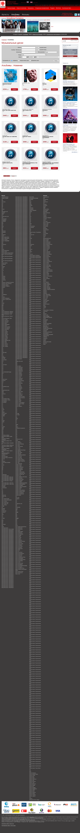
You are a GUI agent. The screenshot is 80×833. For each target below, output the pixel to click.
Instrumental (4, 487)
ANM (44, 207)
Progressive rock (19, 503)
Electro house (4, 379)
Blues (3, 235)
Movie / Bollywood (19, 370)
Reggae (17, 518)
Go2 (2, 419)
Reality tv (45, 290)
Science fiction (46, 300)
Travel (44, 307)
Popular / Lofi (18, 475)
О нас (78, 5)
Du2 (2, 365)
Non (16, 419)
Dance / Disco (4, 325)
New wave (18, 414)
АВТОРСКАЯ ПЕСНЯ (47, 317)
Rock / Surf (18, 573)
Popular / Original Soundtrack (21, 482)
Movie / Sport (18, 398)
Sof (30, 222)
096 (44, 198)
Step (30, 233)
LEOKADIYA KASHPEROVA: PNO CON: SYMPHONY (29, 163)
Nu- (16, 422)
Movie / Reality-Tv (19, 394)
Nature (44, 280)
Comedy (45, 218)
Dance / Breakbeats (5, 324)
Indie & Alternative (5, 475)
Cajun (3, 267)
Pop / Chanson (18, 442)
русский (25, 2)
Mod (16, 364)
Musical (44, 279)
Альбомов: (25, 34)
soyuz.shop (31, 816)
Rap (16, 515)
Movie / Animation (19, 368)
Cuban (3, 303)
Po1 (16, 429)
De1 (2, 348)
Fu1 (2, 407)
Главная (4, 39)
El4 (2, 376)
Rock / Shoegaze (19, 566)
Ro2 (16, 523)
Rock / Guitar (18, 538)
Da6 (2, 309)
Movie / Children (19, 373)
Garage (3, 415)
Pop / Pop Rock (19, 457)
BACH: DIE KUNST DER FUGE (9, 110)
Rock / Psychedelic (19, 558)
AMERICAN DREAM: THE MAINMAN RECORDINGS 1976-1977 (50, 163)
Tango (30, 245)
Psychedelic (18, 507)
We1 (30, 771)
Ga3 (2, 410)
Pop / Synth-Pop (19, 463)
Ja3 (2, 493)
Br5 (2, 248)
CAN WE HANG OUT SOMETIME (9, 136)
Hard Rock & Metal (5, 435)
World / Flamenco (32, 779)
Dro (2, 363)
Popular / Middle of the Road (21, 476)
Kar (2, 507)
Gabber (3, 412)
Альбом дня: (4, 18)
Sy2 (30, 240)
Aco (2, 203)
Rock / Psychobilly (19, 560)
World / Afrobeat (32, 772)
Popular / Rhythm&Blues (20, 484)
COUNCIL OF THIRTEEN (27, 109)
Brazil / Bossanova (5, 250)
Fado (3, 392)
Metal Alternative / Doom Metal (8, 529)
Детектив (45, 325)
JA (2, 199)
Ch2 (2, 272)
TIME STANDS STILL (27, 110)
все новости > (74, 151)
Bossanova (4, 244)
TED (30, 250)
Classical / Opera (5, 284)
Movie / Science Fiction (20, 396)
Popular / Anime (19, 464)
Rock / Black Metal (19, 531)
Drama (44, 227)
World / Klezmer (32, 781)
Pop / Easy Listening (20, 443)
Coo (2, 295)
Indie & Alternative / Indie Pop (7, 482)
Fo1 (2, 395)
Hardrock (3, 455)
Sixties (30, 211)
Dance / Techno (5, 343)
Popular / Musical (19, 478)
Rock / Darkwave (19, 532)
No (16, 415)
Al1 (2, 210)
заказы (72, 40)
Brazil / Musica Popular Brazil (7, 252)
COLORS (44, 84)
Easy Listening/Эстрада (6, 371)
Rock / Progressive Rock (20, 557)
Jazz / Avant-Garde (5, 498)
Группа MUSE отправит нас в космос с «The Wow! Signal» (69, 145)
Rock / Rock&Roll (19, 564)
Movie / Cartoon (19, 372)
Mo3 (16, 363)
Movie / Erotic (18, 384)
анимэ (44, 318)
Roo (30, 200)
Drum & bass (4, 364)
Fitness (44, 232)
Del (2, 354)
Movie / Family (18, 385)
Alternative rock (5, 211)
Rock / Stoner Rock (19, 571)
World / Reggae (32, 787)
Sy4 (30, 243)
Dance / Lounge (5, 337)
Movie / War (18, 405)
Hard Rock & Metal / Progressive (6, 449)
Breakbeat (4, 264)
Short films (45, 301)
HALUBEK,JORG (6, 109)
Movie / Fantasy (19, 386)
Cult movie (45, 221)
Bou (2, 245)
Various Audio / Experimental (35, 256)
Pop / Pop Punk (19, 456)
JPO (44, 237)
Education (45, 228)
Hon (2, 463)
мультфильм (45, 333)
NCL (16, 407)
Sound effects (32, 226)
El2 (2, 374)
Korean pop (4, 510)
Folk (2, 397)
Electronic (4, 380)
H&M (3, 427)
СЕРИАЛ (45, 336)
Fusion (3, 409)
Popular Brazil (18, 495)
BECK (43, 83)
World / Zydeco (32, 796)
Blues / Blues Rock (5, 237)
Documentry (45, 226)
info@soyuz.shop (67, 13)
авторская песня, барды (34, 799)
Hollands (3, 461)
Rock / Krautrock (19, 547)
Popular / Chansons (19, 467)
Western (45, 313)
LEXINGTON (25, 135)
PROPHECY (45, 110)
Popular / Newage (19, 480)
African (3, 209)
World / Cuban (32, 775)
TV (43, 308)
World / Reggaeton (33, 788)
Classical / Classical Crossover (8, 282)
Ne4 (16, 411)
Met (2, 525)
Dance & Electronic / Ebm (7, 318)
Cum (3, 304)
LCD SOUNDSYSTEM (7, 83)
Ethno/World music (5, 386)
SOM (30, 223)
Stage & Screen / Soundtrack (35, 232)
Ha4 (2, 431)
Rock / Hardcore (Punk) (20, 541)
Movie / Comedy (19, 375)
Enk (2, 382)
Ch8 (2, 275)
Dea (2, 351)
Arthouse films (46, 209)
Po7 (16, 435)
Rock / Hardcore (19, 540)
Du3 (2, 367)
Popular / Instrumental (20, 471)
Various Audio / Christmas (34, 255)
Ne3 (16, 409)
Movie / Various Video (20, 403)
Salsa (30, 204)
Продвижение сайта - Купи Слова (8, 825)
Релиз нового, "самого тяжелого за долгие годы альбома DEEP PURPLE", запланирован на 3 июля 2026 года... (70, 106)
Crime (44, 220)
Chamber (3, 276)
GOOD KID (4, 135)
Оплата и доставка (39, 5)
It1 (2, 488)
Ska (30, 212)
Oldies (17, 424)
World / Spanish (32, 792)
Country (3, 296)
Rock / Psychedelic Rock (20, 559)
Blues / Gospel (4, 239)
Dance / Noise (4, 339)
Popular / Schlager (19, 485)
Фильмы (25, 14)
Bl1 (2, 233)
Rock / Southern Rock (20, 568)
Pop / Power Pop (19, 458)
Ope (16, 425)
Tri (29, 252)
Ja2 (2, 492)
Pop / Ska (17, 462)
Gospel (3, 420)
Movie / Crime (18, 377)
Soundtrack (31, 227)
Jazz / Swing (4, 504)
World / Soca (31, 791)
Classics (3, 287)
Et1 (2, 384)
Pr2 (16, 499)
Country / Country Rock (6, 299)
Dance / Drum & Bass (6, 326)
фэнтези (45, 342)
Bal (2, 224)
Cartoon (44, 215)
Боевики (45, 321)
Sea (30, 206)
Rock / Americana (19, 529)
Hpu (2, 466)
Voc (30, 770)
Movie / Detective (19, 379)
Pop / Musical (18, 451)
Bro (2, 265)
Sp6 (30, 229)
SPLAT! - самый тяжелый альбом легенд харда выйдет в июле (70, 103)
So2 (30, 218)
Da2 (2, 307)
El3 (2, 375)
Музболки (58, 8)
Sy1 (30, 239)
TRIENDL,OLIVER (26, 161)
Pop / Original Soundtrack (21, 454)
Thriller (44, 306)
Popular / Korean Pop (20, 474)
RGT (16, 519)
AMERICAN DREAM (6, 84)
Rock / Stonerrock (19, 572)
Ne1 (16, 408)
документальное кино (47, 328)
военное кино (46, 324)
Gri (2, 424)
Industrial (3, 486)
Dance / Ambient (5, 322)
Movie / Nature (18, 392)
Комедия (45, 330)
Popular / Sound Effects (20, 490)
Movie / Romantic (19, 395)
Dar (2, 347)
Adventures (45, 201)
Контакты (67, 5)
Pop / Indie (18, 445)
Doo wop (3, 358)
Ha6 (2, 433)
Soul (30, 224)
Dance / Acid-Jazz (5, 320)
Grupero (3, 426)
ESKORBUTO (45, 135)
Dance (3, 310)
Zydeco (30, 798)
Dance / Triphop (5, 346)
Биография (45, 319)
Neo (16, 412)
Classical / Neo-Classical (6, 283)
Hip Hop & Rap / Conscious (7, 457)
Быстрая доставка (66, 8)
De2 (2, 350)
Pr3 (16, 501)
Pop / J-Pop (18, 447)
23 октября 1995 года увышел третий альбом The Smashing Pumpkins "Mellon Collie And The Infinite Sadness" (12, 30)
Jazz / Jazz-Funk (5, 502)
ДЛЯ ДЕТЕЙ (45, 327)
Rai (16, 513)
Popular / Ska (18, 488)
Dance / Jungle (5, 336)
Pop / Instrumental (19, 446)
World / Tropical (32, 794)
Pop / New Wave (19, 452)
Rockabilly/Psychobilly (33, 198)
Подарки (52, 8)
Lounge (3, 518)
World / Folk (31, 780)
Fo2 (2, 396)
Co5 (2, 290)
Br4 (2, 246)
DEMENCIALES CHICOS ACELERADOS (47, 137)
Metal (3, 526)
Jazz (2, 497)
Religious (45, 293)
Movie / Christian (19, 374)
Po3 (16, 431)
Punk (17, 508)
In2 (2, 472)
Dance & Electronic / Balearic (7, 311)
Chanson (3, 277)
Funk (3, 408)
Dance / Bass (4, 323)
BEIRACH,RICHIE (6, 161)
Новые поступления (21, 8)
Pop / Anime (18, 441)
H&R (3, 429)
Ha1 (2, 430)
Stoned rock (31, 234)
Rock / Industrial (19, 544)
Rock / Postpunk (19, 555)
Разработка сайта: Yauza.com (8, 823)
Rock (17, 525)
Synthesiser (31, 244)
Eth (2, 385)
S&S (30, 203)
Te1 (30, 246)
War (44, 312)
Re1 (16, 516)
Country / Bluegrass (5, 298)
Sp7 (30, 231)
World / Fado (31, 777)
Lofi (2, 516)
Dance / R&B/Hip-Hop (6, 340)
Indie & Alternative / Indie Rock (8, 484)
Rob (16, 524)
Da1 (2, 306)
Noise (17, 418)
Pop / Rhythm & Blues (20, 459)
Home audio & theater (6, 462)
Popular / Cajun (19, 465)
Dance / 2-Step (5, 319)
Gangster (3, 414)
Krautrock (3, 512)
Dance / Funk (4, 330)
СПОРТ (44, 339)
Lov (2, 519)
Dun (2, 369)
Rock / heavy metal (19, 543)
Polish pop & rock (19, 439)
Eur (2, 388)
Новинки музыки (5, 196)
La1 (2, 513)
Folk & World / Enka (5, 398)
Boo (2, 241)
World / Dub (31, 776)
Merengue (4, 524)
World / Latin (31, 782)
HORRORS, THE (26, 83)
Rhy (16, 520)
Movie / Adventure (19, 367)
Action (44, 200)
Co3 (2, 288)
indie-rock (3, 485)
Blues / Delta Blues (5, 238)
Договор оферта (48, 5)
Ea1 (2, 370)
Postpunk (17, 498)
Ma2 (2, 520)
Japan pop (4, 495)
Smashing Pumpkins (15, 18)
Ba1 (2, 222)
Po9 (16, 436)
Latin (3, 514)
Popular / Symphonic (20, 492)
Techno (30, 249)
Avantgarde (4, 220)
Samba (30, 205)
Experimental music (5, 390)
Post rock (17, 497)
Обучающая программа (48, 334)
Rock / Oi (17, 551)
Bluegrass (4, 234)
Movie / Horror (18, 390)
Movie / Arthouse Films (47, 244)
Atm (2, 217)
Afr (2, 207)
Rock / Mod (18, 549)
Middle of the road (19, 361)
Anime (44, 206)
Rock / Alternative (19, 527)
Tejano (30, 251)
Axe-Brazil (4, 221)
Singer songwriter (32, 210)
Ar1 (2, 215)
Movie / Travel (18, 401)
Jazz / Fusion (4, 501)
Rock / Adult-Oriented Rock (21, 526)
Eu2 (2, 387)
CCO (3, 270)
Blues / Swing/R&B (5, 240)
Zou (30, 797)
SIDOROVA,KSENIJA (47, 109)
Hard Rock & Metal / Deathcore (6, 439)
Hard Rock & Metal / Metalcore (8, 445)
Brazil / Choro (4, 251)
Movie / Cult (45, 250)
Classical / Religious (6, 286)
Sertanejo (31, 207)
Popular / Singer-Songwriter (21, 486)
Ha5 (2, 432)
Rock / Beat (18, 530)
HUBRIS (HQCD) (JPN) (7, 162)
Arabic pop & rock (5, 216)
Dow (2, 360)
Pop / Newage (18, 453)
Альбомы (15, 14)
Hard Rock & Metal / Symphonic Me (6, 453)
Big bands (4, 231)
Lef (2, 515)
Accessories (45, 199)
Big (2, 229)
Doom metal (4, 359)
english (34, 2)
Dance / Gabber (5, 331)
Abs (2, 200)
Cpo (2, 300)
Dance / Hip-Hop (5, 334)
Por (16, 496)
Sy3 (30, 241)
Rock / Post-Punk (19, 554)
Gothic (3, 421)
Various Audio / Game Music (34, 768)
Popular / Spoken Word (20, 491)
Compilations (4, 294)
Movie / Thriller (18, 400)
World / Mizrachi (32, 783)
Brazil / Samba (4, 262)
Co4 (2, 289)
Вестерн (45, 322)
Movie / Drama (18, 381)
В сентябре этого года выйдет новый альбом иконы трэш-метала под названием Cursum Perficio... (70, 83)
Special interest (46, 304)
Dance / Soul (4, 342)
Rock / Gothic (18, 536)
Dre (2, 362)
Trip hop (31, 254)
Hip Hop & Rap (5, 456)
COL (2, 293)
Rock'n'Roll (31, 196)
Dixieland (3, 357)
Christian (3, 278)
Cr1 (2, 301)
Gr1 (2, 423)
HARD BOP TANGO (26, 136)
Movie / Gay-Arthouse (47, 261)
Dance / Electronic (5, 329)
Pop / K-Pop (18, 448)
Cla (2, 281)
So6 (30, 221)
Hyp (2, 467)
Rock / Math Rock (19, 548)
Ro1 (16, 521)
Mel (2, 523)
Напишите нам (73, 5)
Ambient (3, 212)
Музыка (3, 195)
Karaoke (3, 508)
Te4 (30, 248)
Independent (4, 474)
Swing (30, 238)
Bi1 (2, 228)
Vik (30, 769)
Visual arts (45, 311)
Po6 (16, 434)
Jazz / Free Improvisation (7, 499)
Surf (30, 235)
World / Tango (32, 793)
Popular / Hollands (19, 469)
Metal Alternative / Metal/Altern (8, 530)
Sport (44, 305)
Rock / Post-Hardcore (20, 553)
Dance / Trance (5, 345)
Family (44, 231)
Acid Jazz (3, 201)
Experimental (45, 229)
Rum (30, 201)
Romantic (31, 199)
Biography (4, 232)
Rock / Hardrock (19, 542)
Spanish (44, 302)
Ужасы (44, 340)
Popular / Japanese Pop (20, 473)
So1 (30, 217)
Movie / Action (18, 366)
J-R (2, 490)
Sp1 (30, 228)
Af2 (2, 205)
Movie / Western (19, 406)
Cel (2, 271)
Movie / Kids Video (19, 391)
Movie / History (18, 389)
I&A (2, 468)
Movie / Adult (45, 240)
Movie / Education (19, 383)
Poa (16, 437)
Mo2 (16, 362)
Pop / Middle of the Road (20, 450)
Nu (16, 420)
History (44, 234)
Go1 (2, 418)
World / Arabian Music (33, 774)
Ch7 (2, 273)
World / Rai (31, 786)
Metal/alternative (19, 358)
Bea (2, 227)
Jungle (3, 506)
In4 (2, 473)
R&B (16, 509)
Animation (45, 205)
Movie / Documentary (20, 380)
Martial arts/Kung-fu (47, 238)
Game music (4, 413)
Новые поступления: (38, 34)
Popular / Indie (18, 470)
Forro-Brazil (4, 402)
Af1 (2, 204)
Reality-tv (45, 291)
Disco (3, 356)
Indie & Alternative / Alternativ (7, 477)
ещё (52, 26)
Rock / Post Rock (19, 552)
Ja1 (2, 491)
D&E (2, 305)
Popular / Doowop (19, 468)
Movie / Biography (19, 369)
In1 (2, 470)
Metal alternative (5, 527)
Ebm (2, 373)
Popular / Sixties (19, 487)
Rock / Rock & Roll (19, 563)
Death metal (4, 352)
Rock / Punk (18, 561)
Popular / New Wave (20, 479)
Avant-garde (4, 218)
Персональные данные (58, 5)
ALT (44, 203)
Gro (2, 425)
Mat (2, 521)
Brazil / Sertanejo (46, 212)
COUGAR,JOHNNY (46, 161)
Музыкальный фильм (47, 332)
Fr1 (2, 403)
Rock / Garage (18, 535)
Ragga (17, 512)
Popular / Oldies (19, 481)
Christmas (4, 279)
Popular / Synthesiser (20, 493)
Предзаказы (31, 8)
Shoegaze (31, 209)
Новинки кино (46, 196)
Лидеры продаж (11, 8)
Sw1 (30, 237)
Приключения (46, 335)
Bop (2, 243)
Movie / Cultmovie (19, 378)
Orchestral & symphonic (20, 428)
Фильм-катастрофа (47, 341)
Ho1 (2, 460)
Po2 (16, 430)
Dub (2, 368)
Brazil (3, 249)
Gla (2, 416)
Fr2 (2, 404)
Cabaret (3, 266)
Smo (30, 216)
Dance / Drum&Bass (6, 328)
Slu (30, 215)
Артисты (5, 14)
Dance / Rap (4, 341)
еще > (13, 175)
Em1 (2, 381)
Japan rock (4, 496)
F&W (3, 391)
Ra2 (16, 510)
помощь (75, 40)
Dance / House (5, 335)
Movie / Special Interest (20, 397)
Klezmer (3, 509)
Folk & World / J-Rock (6, 399)
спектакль (45, 338)
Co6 (2, 292)
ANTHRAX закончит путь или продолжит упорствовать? (69, 81)
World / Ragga (32, 785)
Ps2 (16, 504)
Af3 (2, 206)
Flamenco (4, 393)
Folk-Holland (4, 401)
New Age (17, 413)
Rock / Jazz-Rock (19, 546)
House (3, 464)
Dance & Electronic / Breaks (7, 312)
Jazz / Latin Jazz (5, 503)
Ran (16, 514)
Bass (3, 226)
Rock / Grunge (18, 537)
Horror (44, 235)
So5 (30, 220)
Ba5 (2, 223)
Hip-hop (3, 458)
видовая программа (47, 323)
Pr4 (16, 502)
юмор (44, 344)
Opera (17, 426)
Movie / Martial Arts (47, 266)
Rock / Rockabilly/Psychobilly (21, 565)
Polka (17, 440)
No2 (16, 417)
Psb (16, 506)
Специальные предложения (42, 8)
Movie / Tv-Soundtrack (20, 402)
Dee (2, 353)
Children (45, 216)
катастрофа (45, 329)
